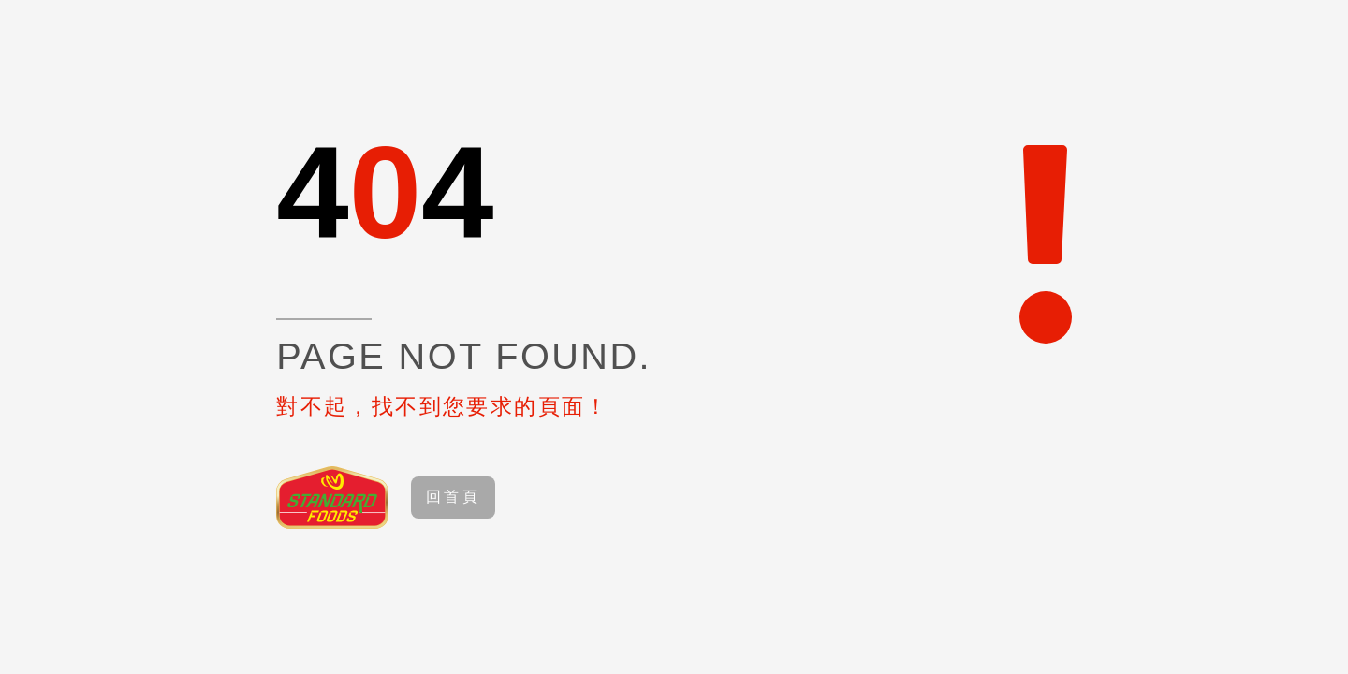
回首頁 (453, 497)
